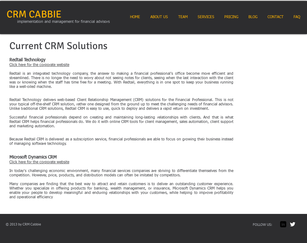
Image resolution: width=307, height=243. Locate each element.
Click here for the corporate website (39, 65)
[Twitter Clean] (292, 224)
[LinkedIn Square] (283, 224)
